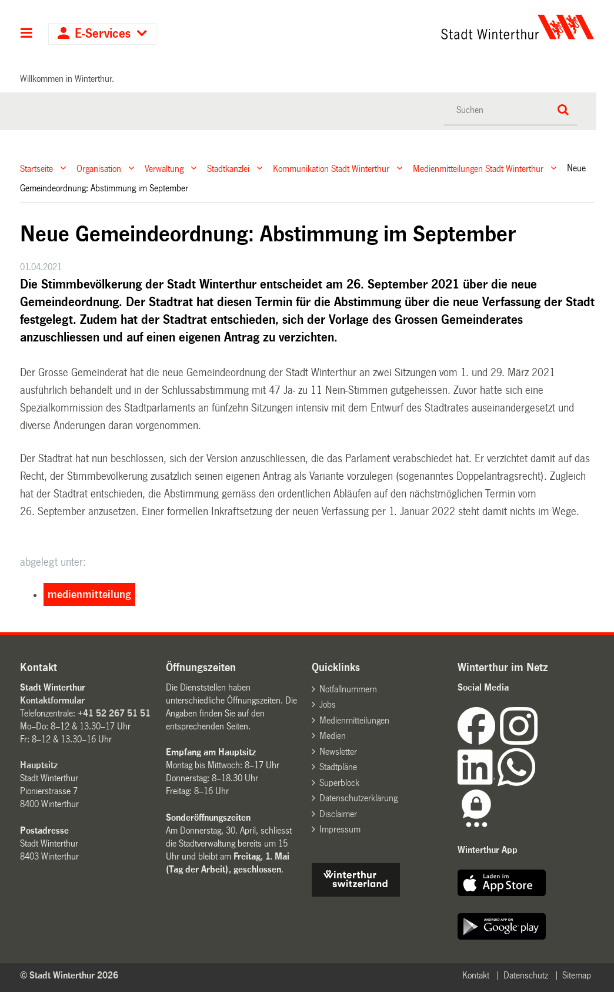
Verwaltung (164, 168)
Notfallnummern (348, 689)
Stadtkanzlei (228, 168)
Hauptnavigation (27, 34)
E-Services (102, 34)
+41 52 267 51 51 (114, 713)
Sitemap (576, 975)
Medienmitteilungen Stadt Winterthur (478, 168)
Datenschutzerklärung (358, 798)
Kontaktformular (52, 700)
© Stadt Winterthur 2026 (69, 975)
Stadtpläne (338, 767)
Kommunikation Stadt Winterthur (331, 168)
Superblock (339, 783)
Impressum (340, 829)
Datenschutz (525, 975)
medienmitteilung (89, 594)
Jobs (327, 704)
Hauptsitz (39, 765)
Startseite (36, 168)
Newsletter (338, 752)
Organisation (98, 168)
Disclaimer (338, 814)
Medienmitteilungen (354, 720)
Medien (332, 736)
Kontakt (475, 975)
